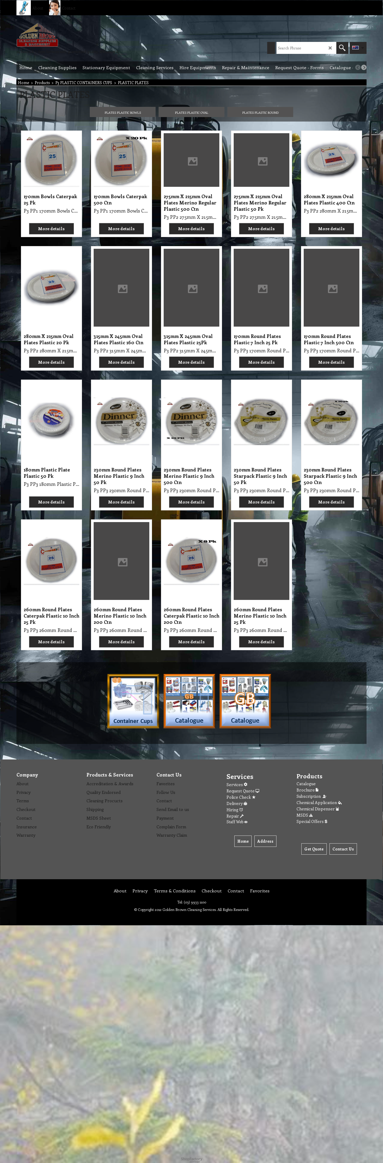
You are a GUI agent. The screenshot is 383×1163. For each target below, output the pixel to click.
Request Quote (243, 791)
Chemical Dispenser (318, 809)
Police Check (241, 797)
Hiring (235, 809)
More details (51, 228)
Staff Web (237, 821)
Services (237, 784)
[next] (364, 67)
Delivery (237, 803)
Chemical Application (319, 802)
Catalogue (306, 783)
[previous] (358, 67)
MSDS (305, 815)
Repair (235, 816)
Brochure (307, 790)
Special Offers (312, 821)
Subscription (312, 796)
